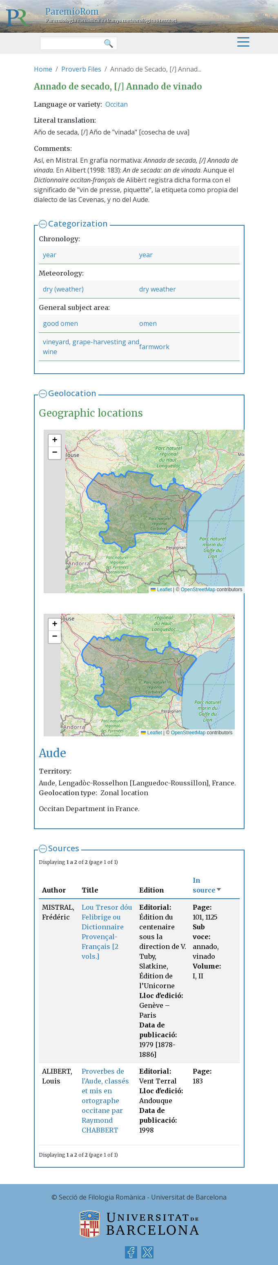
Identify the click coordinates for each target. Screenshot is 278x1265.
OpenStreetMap (198, 589)
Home (43, 69)
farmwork (154, 346)
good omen (60, 323)
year (49, 254)
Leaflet (161, 589)
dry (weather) (63, 289)
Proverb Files (81, 69)
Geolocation (72, 393)
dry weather (157, 289)
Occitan (116, 104)
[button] (55, 441)
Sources (63, 848)
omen (148, 323)
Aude (52, 753)
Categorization (78, 223)
